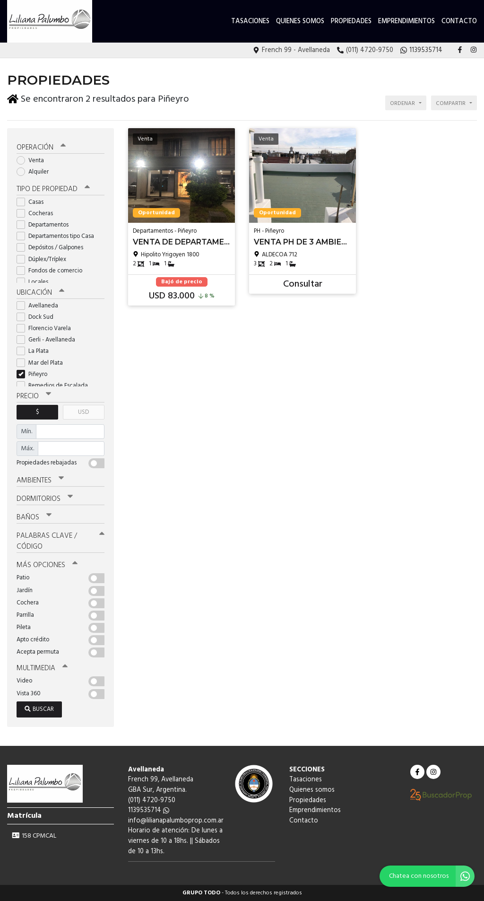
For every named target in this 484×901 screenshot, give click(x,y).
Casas (33, 202)
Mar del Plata (43, 363)
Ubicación (40, 292)
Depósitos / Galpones (53, 247)
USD (83, 412)
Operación (41, 147)
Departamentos (46, 224)
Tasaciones (250, 21)
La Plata (36, 351)
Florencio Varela (47, 328)
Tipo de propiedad (53, 189)
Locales (35, 282)
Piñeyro (35, 374)
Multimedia (42, 668)
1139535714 (148, 810)
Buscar (39, 709)
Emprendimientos (406, 21)
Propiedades (351, 21)
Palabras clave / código (60, 541)
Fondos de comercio (52, 270)
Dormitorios (45, 499)
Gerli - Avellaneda (49, 339)
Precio (34, 396)
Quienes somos (300, 21)
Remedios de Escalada (55, 385)
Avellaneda (40, 305)
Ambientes (40, 480)
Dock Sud (38, 317)
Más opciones (47, 565)
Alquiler (36, 171)
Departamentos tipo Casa (58, 236)
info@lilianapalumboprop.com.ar (176, 820)
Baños (34, 517)
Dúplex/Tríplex (44, 259)
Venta (33, 160)
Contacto (459, 21)
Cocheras (38, 213)
